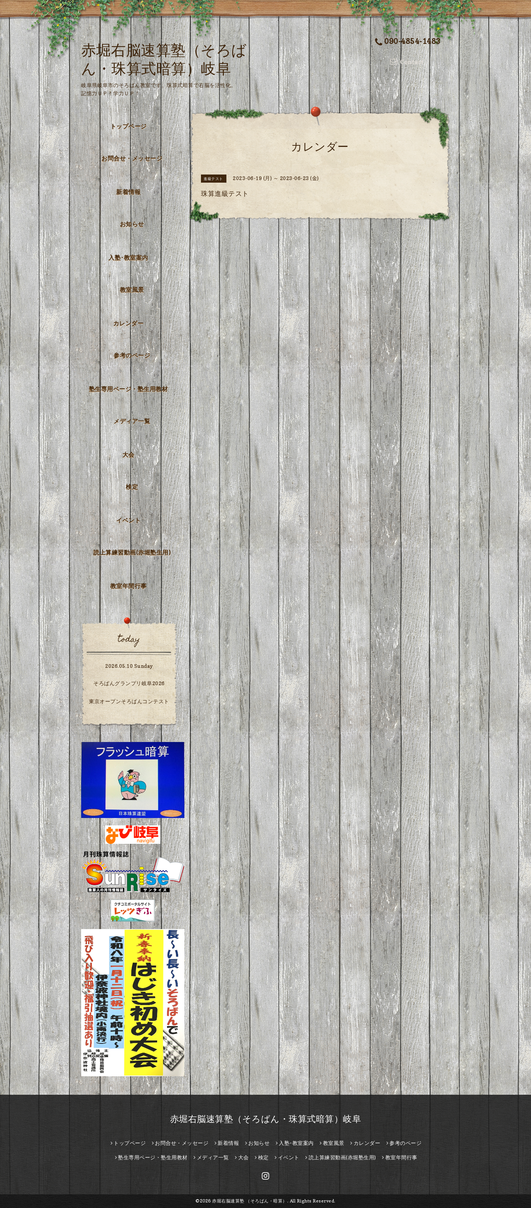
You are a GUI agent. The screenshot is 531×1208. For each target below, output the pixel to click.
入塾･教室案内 (128, 257)
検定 (132, 486)
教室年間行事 (128, 586)
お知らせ (132, 224)
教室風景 (132, 289)
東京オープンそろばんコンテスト (129, 701)
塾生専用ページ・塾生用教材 (128, 389)
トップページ (128, 126)
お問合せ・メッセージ (131, 158)
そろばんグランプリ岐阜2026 (129, 683)
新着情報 (128, 192)
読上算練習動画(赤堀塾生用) (131, 552)
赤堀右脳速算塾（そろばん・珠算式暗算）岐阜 (265, 1119)
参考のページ (132, 355)
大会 (128, 454)
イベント (128, 520)
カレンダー (128, 323)
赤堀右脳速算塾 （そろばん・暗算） (249, 1201)
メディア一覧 (132, 421)
